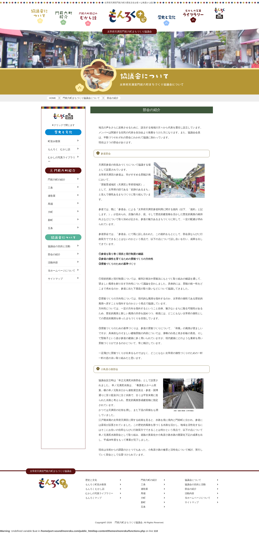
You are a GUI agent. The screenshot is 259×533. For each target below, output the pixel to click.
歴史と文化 (103, 480)
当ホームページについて (63, 271)
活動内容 (63, 263)
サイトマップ (63, 279)
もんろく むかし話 (63, 149)
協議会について (201, 480)
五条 (63, 228)
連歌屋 (63, 196)
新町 (63, 220)
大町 (63, 212)
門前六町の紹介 (63, 180)
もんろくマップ (103, 498)
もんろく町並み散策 (103, 484)
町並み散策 (63, 141)
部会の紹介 (63, 254)
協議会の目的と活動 (63, 246)
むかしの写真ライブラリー (63, 159)
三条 (63, 188)
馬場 (63, 204)
